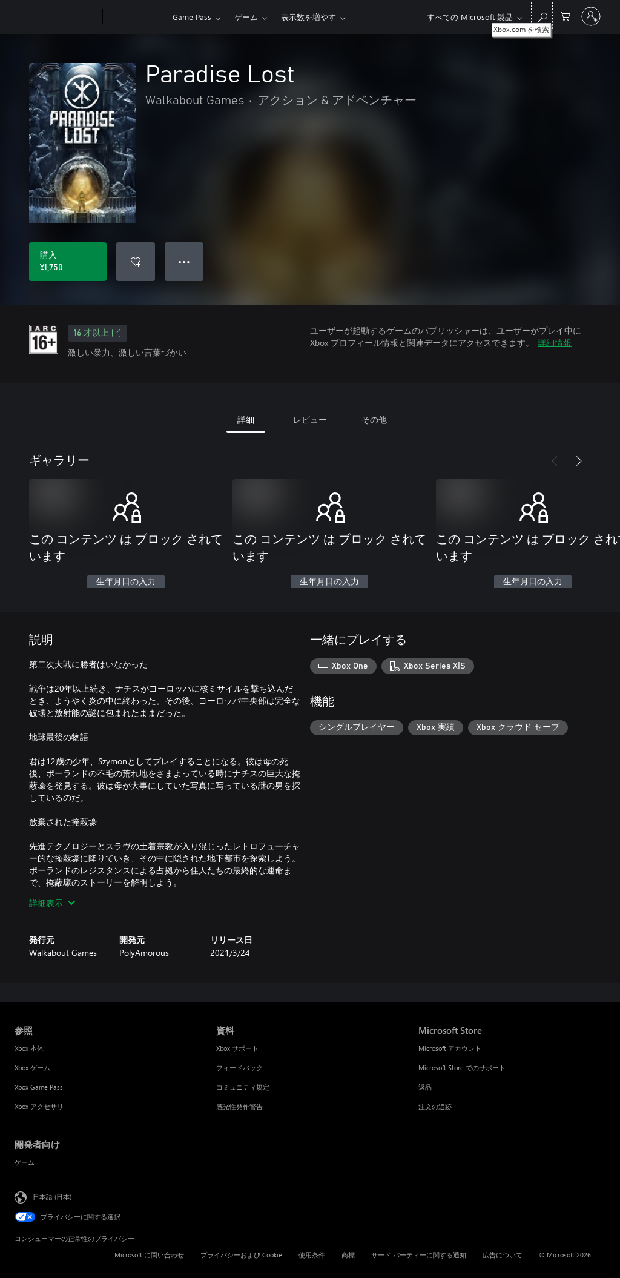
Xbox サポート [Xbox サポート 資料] (237, 1048)
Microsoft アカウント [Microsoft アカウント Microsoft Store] (449, 1048)
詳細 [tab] (245, 419)
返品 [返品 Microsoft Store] (425, 1087)
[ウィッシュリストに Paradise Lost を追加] (135, 261)
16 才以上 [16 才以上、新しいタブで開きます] (97, 333)
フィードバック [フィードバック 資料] (239, 1067)
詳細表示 (52, 903)
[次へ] (579, 460)
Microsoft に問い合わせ (149, 1255)
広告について (503, 1255)
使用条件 (311, 1255)
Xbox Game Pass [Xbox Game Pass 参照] (39, 1087)
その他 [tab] (374, 419)
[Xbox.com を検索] (542, 15)
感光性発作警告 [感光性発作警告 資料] (239, 1106)
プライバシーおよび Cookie (241, 1255)
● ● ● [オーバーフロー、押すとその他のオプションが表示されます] (184, 261)
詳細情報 (555, 342)
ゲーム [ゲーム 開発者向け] (25, 1162)
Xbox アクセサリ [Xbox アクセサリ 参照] (39, 1106)
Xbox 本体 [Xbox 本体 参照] (29, 1048)
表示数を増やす (308, 17)
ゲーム (246, 17)
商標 (348, 1255)
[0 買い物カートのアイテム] (565, 15)
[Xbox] (135, 17)
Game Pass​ (192, 17)
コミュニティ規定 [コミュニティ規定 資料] (242, 1087)
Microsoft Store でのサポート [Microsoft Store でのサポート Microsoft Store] (462, 1067)
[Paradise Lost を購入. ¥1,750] (68, 261)
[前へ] (554, 460)
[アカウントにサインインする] (590, 16)
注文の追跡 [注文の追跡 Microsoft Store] (435, 1106)
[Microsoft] (56, 17)
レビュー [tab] (310, 419)
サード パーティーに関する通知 (418, 1255)
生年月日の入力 (126, 582)
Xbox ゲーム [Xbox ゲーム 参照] (32, 1067)
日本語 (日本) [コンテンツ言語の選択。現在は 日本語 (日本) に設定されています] (52, 1196)
